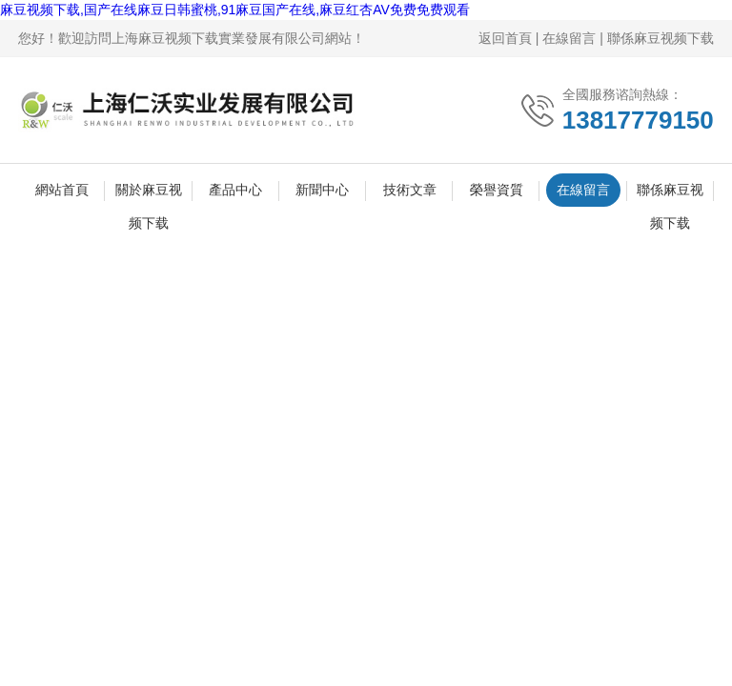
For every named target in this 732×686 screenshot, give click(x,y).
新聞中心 (322, 189)
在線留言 (569, 38)
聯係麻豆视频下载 (660, 38)
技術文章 (410, 189)
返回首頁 (505, 38)
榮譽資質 (496, 189)
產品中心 (235, 189)
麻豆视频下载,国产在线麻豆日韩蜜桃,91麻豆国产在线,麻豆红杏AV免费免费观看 (235, 9)
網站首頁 (62, 189)
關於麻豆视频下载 (148, 194)
